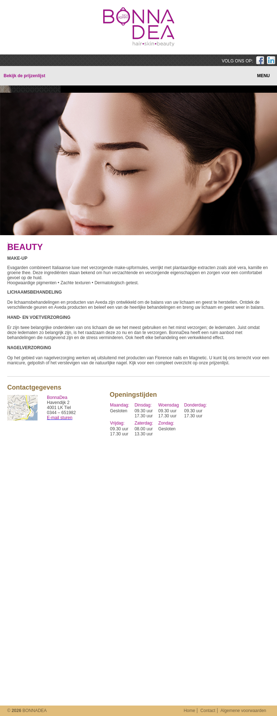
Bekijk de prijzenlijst (24, 75)
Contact (208, 710)
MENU (263, 75)
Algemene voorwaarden (243, 710)
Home (189, 710)
